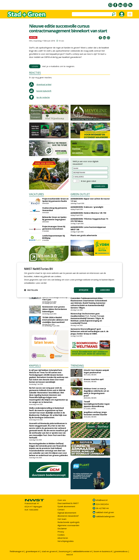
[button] (31, 290)
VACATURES (36, 194)
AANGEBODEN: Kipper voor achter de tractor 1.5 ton (90, 199)
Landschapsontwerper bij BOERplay (53, 236)
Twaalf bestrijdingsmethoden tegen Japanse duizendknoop (97, 404)
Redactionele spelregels (69, 522)
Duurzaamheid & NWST (68, 503)
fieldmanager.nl (17, 551)
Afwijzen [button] (83, 290)
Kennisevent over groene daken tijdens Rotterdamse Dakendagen (54, 309)
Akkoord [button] (105, 290)
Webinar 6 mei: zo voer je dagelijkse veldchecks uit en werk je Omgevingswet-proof (96, 392)
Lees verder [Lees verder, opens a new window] (41, 283)
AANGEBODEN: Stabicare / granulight (87, 207)
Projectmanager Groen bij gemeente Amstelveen (53, 227)
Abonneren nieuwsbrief (68, 516)
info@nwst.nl (101, 500)
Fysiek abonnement (66, 506)
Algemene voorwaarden (68, 525)
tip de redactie (43, 97)
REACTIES (35, 72)
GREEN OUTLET (80, 194)
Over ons (62, 500)
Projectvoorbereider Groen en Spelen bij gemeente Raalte (55, 199)
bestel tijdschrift (43, 91)
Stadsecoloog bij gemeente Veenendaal (54, 209)
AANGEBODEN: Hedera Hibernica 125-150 (88, 213)
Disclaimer (62, 528)
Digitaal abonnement (67, 512)
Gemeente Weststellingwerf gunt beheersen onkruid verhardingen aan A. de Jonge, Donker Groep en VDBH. (89, 331)
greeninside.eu (121, 551)
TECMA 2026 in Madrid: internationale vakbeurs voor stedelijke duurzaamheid (55, 319)
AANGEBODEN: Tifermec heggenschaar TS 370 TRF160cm (89, 220)
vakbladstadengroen (105, 516)
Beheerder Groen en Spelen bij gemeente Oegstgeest (54, 218)
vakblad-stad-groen (105, 512)
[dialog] (69, 279)
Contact (61, 509)
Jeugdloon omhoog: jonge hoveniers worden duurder (95, 413)
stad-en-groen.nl (49, 551)
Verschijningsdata (65, 541)
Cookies (61, 534)
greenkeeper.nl (32, 551)
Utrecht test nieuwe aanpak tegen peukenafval (96, 371)
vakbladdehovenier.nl (82, 551)
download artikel (43, 84)
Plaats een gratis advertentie (84, 235)
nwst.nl (69, 554)
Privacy (61, 531)
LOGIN (35, 66)
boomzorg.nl (64, 551)
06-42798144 (102, 508)
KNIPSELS (35, 365)
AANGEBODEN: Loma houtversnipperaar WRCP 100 (88, 228)
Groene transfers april (93, 379)
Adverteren (63, 538)
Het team (62, 519)
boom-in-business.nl (103, 551)
